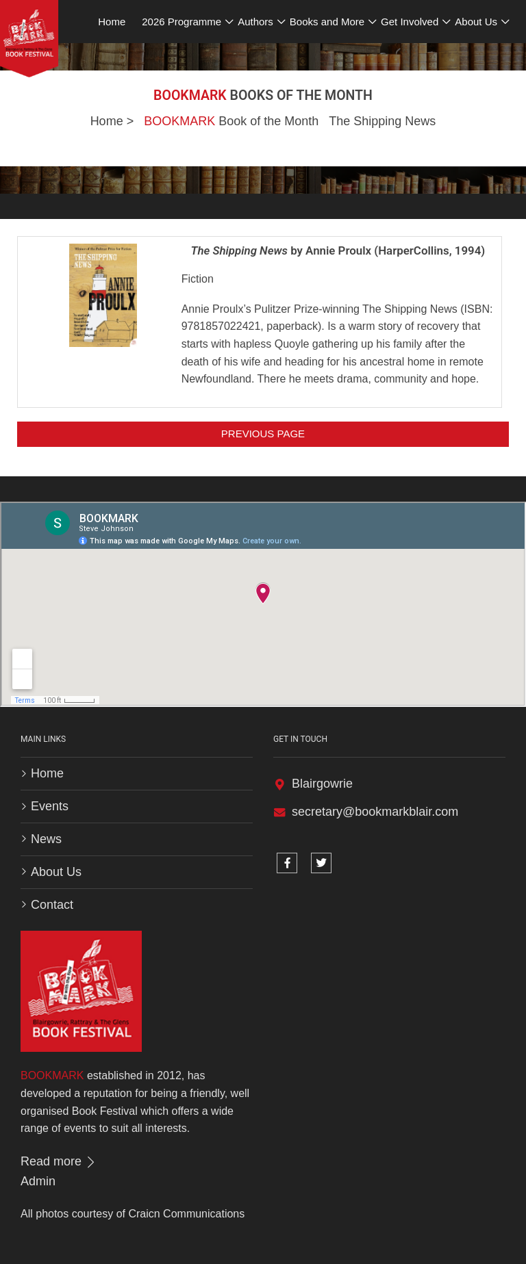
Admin (38, 1181)
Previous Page (263, 433)
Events (49, 806)
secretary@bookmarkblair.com (375, 811)
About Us (56, 872)
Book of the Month (231, 121)
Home (106, 121)
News (46, 839)
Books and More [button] (327, 21)
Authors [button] (255, 21)
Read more (59, 1161)
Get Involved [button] (409, 21)
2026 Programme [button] (181, 21)
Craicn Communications (186, 1214)
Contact (52, 905)
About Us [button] (476, 21)
